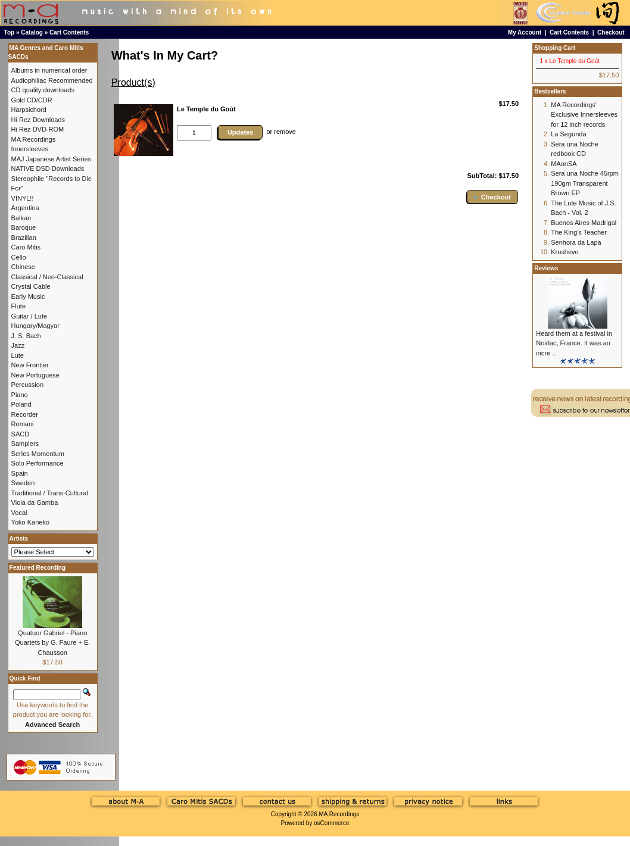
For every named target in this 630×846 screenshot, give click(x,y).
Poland (21, 404)
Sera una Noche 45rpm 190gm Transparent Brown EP (585, 183)
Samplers (25, 443)
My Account (524, 32)
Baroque (23, 227)
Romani (22, 423)
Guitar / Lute (29, 316)
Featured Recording (38, 567)
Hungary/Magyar (35, 325)
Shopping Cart (554, 48)
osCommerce (331, 823)
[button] (492, 197)
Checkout (611, 32)
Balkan (21, 217)
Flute (18, 306)
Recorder (24, 414)
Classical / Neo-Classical (47, 276)
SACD (20, 434)
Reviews (546, 268)
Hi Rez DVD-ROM (37, 129)
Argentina (25, 207)
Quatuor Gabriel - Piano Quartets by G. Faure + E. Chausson (52, 642)
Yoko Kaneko (30, 522)
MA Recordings (339, 814)
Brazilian (23, 237)
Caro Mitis (26, 247)
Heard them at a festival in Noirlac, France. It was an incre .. (574, 343)
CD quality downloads (42, 89)
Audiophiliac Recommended (52, 80)
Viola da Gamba (34, 502)
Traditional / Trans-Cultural (49, 493)
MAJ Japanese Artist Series (51, 159)
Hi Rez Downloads (38, 119)
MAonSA (563, 163)
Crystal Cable (31, 286)
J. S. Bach (26, 335)
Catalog (32, 32)
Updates (240, 132)
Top (9, 32)
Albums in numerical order (49, 70)
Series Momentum (37, 453)
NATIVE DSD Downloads (48, 168)
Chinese (23, 266)
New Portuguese (35, 375)
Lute (17, 355)
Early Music (28, 296)
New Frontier (30, 365)
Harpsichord (28, 109)
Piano (19, 394)
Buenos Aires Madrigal (583, 222)
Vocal (19, 512)
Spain (19, 473)
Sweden (23, 482)
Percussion (27, 384)
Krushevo (564, 251)
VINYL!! (22, 198)
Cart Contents (69, 32)
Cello (18, 257)
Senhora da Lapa (576, 242)
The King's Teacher (579, 232)
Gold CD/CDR (31, 100)
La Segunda (568, 134)
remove (285, 131)
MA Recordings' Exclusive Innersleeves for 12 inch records (584, 114)
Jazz (18, 345)
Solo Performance (37, 463)
